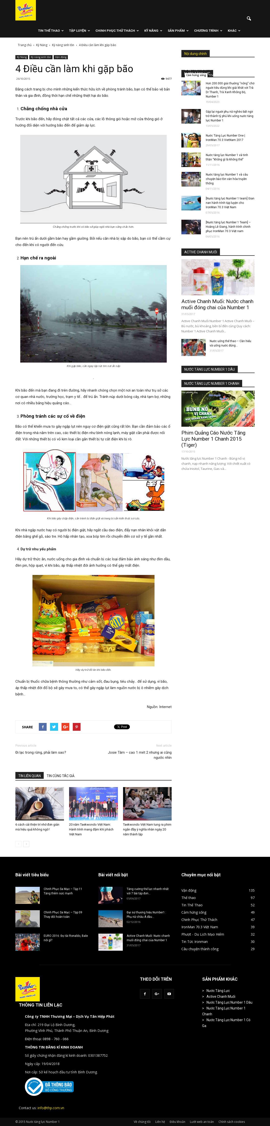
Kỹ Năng (153, 30)
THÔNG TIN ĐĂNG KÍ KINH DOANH (54, 1047)
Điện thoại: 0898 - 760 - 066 (47, 1039)
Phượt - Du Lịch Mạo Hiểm (202, 934)
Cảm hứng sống (196, 75)
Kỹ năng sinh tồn (41, 57)
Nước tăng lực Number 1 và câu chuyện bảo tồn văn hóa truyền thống (227, 179)
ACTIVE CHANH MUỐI (200, 252)
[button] (249, 19)
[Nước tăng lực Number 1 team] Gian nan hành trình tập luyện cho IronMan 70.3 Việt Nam (230, 203)
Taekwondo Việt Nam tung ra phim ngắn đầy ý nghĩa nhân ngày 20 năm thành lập (147, 829)
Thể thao (188, 897)
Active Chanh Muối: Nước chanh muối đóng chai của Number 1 (217, 304)
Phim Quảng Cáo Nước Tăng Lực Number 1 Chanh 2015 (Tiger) (213, 439)
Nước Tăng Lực (218, 991)
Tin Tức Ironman (194, 941)
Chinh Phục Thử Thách (117, 30)
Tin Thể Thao (51, 30)
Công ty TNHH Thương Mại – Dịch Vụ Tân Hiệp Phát (69, 1016)
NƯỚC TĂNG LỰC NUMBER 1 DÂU (209, 369)
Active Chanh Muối (221, 996)
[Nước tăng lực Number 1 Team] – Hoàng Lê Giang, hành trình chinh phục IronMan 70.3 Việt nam (228, 227)
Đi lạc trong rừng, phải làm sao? (40, 752)
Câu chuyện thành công (199, 949)
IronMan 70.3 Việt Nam (199, 927)
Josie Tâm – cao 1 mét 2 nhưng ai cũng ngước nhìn (140, 755)
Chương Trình (208, 30)
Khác (234, 30)
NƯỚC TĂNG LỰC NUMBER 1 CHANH (211, 383)
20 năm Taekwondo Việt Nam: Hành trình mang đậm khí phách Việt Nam (91, 829)
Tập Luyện (79, 30)
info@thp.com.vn (51, 1108)
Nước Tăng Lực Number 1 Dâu (229, 1002)
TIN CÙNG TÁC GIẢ (60, 776)
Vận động (60, 57)
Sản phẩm (178, 30)
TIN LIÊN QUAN (29, 776)
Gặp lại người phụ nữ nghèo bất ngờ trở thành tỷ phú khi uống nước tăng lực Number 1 (229, 116)
